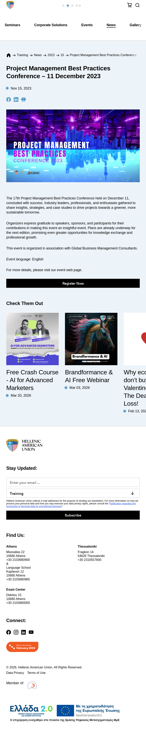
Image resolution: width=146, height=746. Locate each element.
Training (22, 55)
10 (62, 55)
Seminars (12, 25)
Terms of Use (36, 672)
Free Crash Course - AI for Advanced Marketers (32, 380)
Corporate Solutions (50, 25)
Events (87, 25)
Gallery (135, 25)
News (111, 25)
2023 (51, 55)
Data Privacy (15, 672)
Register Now (73, 283)
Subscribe (73, 515)
